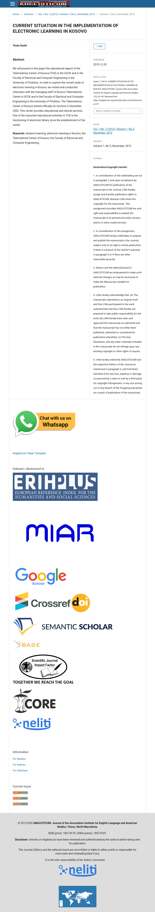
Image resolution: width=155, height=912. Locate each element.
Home (16, 14)
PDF (100, 46)
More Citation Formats (108, 110)
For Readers (19, 758)
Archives (28, 14)
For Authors (19, 764)
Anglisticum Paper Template (29, 453)
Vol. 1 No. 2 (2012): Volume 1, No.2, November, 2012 (66, 14)
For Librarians (20, 770)
